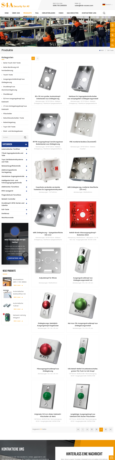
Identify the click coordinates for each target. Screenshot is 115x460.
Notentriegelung (9, 122)
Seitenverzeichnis (66, 436)
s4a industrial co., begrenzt (10, 411)
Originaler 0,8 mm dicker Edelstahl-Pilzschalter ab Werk (83, 178)
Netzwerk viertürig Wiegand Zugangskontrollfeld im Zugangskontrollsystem (20, 316)
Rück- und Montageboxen (13, 131)
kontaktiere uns (89, 13)
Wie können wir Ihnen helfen (14, 241)
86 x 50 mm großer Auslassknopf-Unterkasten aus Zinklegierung (41, 83)
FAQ (36, 13)
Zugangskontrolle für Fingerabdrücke (41, 430)
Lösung (63, 426)
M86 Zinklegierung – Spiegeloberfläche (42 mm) (83, 115)
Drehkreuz (5, 213)
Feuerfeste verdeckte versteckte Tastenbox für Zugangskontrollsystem (40, 115)
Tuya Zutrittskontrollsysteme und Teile (12, 160)
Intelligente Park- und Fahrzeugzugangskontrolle (12, 181)
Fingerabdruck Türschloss (11, 195)
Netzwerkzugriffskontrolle (11, 166)
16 (96, 192)
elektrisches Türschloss (10, 187)
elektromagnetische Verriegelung (9, 171)
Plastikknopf (8, 94)
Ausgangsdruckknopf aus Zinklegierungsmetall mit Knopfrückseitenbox (62, 146)
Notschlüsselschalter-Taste (13, 118)
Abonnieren (88, 430)
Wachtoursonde (8, 217)
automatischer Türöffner (11, 149)
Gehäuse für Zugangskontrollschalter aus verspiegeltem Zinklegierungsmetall (62, 83)
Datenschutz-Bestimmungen (83, 454)
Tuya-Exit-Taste (9, 127)
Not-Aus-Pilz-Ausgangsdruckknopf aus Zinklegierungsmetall (104, 146)
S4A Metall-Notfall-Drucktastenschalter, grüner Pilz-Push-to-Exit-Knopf (62, 178)
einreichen (83, 388)
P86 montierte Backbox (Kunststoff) (104, 83)
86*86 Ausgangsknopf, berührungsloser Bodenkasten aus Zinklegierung (83, 83)
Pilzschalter (7, 113)
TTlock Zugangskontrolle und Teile (12, 154)
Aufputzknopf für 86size (41, 146)
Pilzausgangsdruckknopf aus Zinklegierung (40, 178)
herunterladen (48, 13)
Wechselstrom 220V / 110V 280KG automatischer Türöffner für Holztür (19, 280)
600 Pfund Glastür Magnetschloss (45, 426)
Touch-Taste (8, 75)
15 (91, 192)
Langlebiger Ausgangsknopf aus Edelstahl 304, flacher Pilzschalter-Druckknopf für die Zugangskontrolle (104, 178)
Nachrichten (72, 13)
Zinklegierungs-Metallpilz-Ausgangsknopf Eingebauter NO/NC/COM (83, 146)
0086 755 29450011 (60, 5)
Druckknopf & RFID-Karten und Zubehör (13, 204)
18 (105, 192)
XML (71, 454)
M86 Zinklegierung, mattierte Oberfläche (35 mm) (62, 115)
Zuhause (64, 413)
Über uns (16, 13)
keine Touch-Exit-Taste (12, 63)
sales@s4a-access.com (84, 5)
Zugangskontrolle (40, 419)
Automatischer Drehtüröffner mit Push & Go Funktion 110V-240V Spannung (20, 292)
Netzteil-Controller (8, 199)
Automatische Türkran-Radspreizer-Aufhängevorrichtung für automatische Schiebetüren (20, 304)
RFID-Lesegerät (7, 191)
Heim (7, 13)
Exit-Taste (5, 209)
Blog (62, 433)
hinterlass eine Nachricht (111, 457)
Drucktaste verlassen (41, 413)
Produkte (27, 13)
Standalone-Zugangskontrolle (13, 176)
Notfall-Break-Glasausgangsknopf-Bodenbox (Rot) (104, 115)
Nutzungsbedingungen (68, 439)
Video (61, 13)
